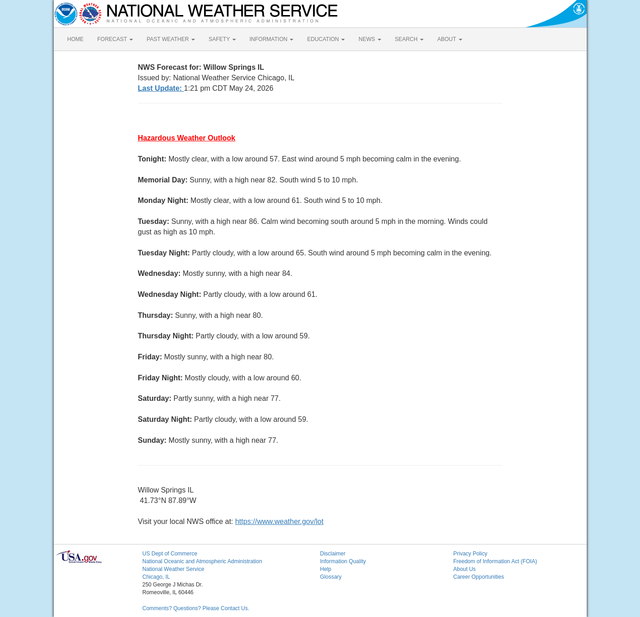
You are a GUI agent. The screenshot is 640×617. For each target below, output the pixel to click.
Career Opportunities (478, 577)
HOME (75, 39)
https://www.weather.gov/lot (279, 521)
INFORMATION (271, 39)
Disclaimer (333, 553)
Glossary (331, 577)
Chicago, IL (156, 577)
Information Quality (343, 561)
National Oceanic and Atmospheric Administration (202, 561)
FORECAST (115, 39)
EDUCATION (326, 39)
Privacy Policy (470, 553)
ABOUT (449, 39)
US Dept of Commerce (170, 553)
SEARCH (409, 39)
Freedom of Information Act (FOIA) (495, 561)
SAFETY (222, 39)
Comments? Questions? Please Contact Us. (196, 608)
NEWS (369, 39)
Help (326, 569)
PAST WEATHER (171, 39)
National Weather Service (174, 569)
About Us (464, 569)
